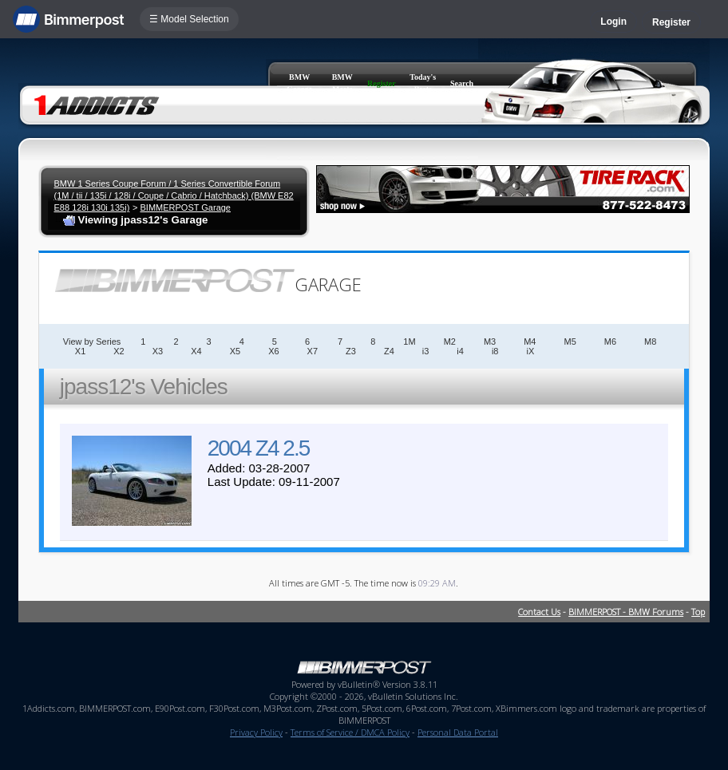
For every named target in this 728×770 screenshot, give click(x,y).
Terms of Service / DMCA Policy (350, 732)
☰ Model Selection (189, 19)
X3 (157, 351)
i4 (460, 351)
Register (671, 22)
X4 (196, 351)
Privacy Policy (256, 732)
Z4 (389, 351)
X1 (80, 351)
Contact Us (539, 612)
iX (530, 351)
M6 (610, 341)
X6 (273, 351)
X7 (312, 351)
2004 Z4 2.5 (258, 448)
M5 (570, 341)
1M (409, 341)
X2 (118, 351)
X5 (235, 351)
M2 (450, 341)
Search (461, 83)
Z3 (351, 351)
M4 (530, 341)
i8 (495, 351)
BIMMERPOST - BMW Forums (625, 612)
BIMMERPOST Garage (185, 207)
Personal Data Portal (457, 732)
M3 (490, 341)
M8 (650, 341)
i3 (425, 351)
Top (698, 612)
